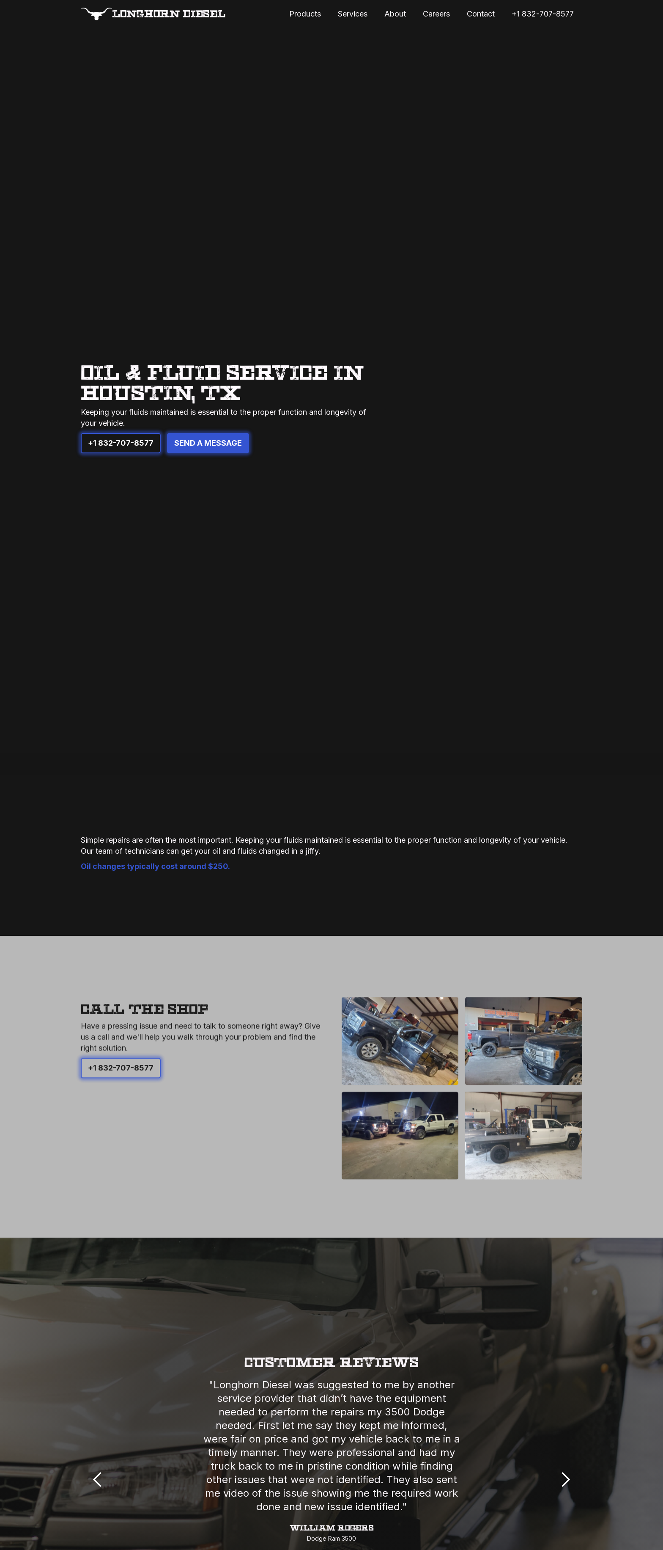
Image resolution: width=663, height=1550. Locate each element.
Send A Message (208, 443)
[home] (153, 14)
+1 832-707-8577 (543, 13)
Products (305, 13)
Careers (436, 13)
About (395, 13)
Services (352, 13)
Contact (481, 13)
